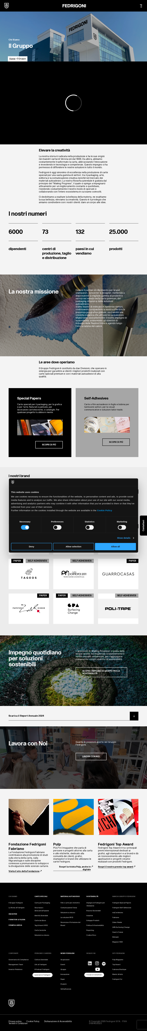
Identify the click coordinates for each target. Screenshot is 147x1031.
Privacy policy (15, 1021)
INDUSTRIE (13, 914)
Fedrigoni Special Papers (121, 903)
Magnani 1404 (117, 942)
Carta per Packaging (42, 903)
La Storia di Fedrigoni (16, 908)
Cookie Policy (104, 510)
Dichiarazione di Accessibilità (58, 1021)
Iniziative (89, 916)
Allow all (115, 546)
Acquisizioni (65, 960)
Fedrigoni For (117, 979)
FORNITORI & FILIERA (17, 920)
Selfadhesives (66, 989)
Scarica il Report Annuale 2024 (73, 716)
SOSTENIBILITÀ (92, 896)
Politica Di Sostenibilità (95, 925)
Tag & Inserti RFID (41, 925)
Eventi (63, 965)
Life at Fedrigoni (41, 965)
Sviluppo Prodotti (92, 920)
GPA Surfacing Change (121, 927)
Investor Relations (15, 969)
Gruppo (63, 969)
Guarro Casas (117, 932)
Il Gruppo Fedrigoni (16, 903)
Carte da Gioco (40, 920)
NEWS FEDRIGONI (68, 953)
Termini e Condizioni (18, 1023)
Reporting (90, 930)
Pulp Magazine (117, 960)
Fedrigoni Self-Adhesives (121, 908)
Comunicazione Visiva (69, 908)
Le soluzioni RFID (67, 917)
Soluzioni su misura (42, 935)
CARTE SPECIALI (41, 896)
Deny (31, 546)
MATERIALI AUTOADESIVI (70, 896)
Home (12, 58)
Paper (63, 979)
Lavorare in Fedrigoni (42, 975)
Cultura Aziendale (41, 960)
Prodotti (64, 984)
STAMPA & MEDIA (15, 925)
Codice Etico (91, 935)
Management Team (16, 965)
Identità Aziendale (41, 916)
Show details (123, 538)
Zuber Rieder (117, 922)
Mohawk (115, 937)
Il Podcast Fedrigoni (42, 969)
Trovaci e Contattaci (94, 975)
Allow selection (73, 546)
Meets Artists (117, 974)
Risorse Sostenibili (93, 911)
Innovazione (65, 974)
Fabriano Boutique (119, 969)
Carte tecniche (40, 930)
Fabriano (115, 917)
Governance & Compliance (19, 960)
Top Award (116, 965)
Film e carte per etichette (70, 903)
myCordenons (117, 913)
